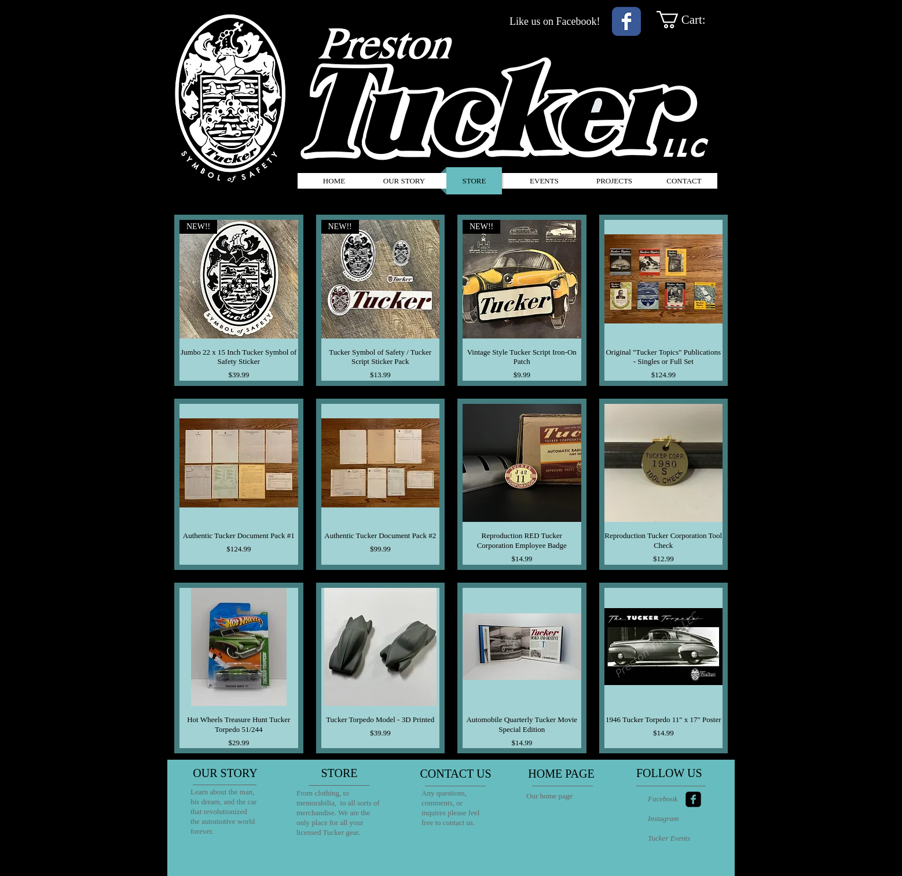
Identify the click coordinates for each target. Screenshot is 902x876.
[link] (692, 19)
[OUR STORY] (225, 773)
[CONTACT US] (455, 774)
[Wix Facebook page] (626, 21)
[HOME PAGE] (561, 774)
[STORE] (339, 773)
